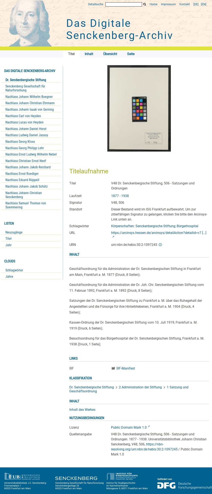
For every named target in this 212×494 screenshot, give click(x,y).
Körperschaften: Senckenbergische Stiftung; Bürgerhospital (154, 226)
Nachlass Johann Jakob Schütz (26, 186)
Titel (8, 239)
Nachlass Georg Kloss (20, 142)
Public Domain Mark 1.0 (129, 427)
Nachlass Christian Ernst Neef (25, 161)
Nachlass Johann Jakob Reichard (28, 167)
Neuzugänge (13, 232)
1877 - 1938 (120, 196)
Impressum (168, 4)
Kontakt (184, 4)
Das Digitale (119, 29)
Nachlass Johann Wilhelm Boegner (29, 97)
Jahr (8, 245)
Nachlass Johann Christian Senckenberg (23, 195)
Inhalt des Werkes (82, 410)
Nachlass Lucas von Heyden (24, 122)
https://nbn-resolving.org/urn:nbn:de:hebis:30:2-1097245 (144, 446)
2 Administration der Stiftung (140, 387)
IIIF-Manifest (125, 368)
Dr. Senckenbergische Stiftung (25, 80)
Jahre (9, 277)
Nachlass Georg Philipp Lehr (24, 148)
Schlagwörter (14, 270)
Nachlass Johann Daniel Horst (25, 129)
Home (153, 4)
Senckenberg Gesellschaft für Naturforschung (25, 88)
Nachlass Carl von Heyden (23, 116)
